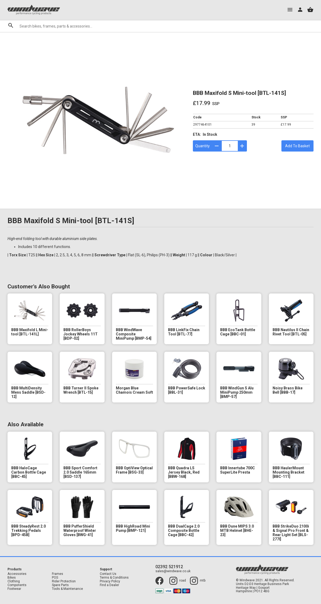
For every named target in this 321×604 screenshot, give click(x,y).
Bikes (11, 577)
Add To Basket (297, 146)
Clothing (13, 581)
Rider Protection (64, 581)
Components (16, 585)
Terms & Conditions (114, 577)
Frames (57, 574)
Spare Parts (60, 585)
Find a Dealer (109, 585)
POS (55, 577)
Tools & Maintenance (67, 589)
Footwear (14, 589)
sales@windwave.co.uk (172, 571)
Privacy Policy (110, 581)
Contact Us (108, 574)
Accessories (16, 574)
